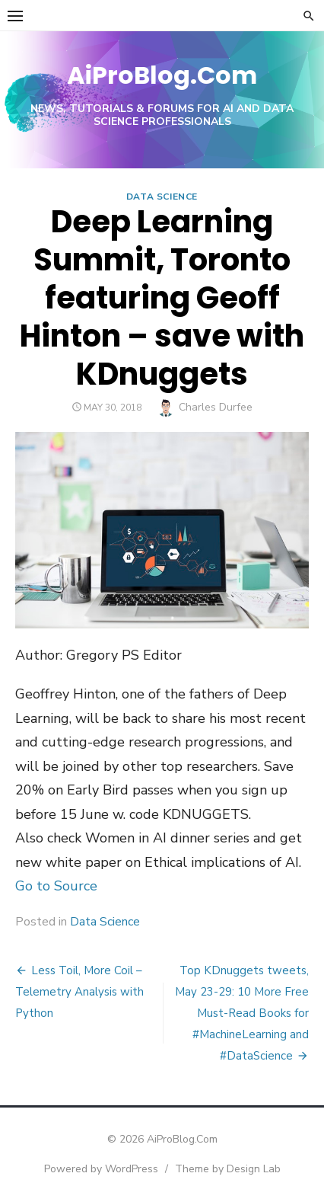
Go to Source (56, 886)
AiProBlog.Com (162, 75)
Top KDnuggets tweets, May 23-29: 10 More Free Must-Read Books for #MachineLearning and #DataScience (242, 1013)
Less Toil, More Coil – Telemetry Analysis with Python (79, 992)
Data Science (162, 196)
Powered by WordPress (101, 1169)
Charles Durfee (216, 407)
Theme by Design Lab (228, 1169)
